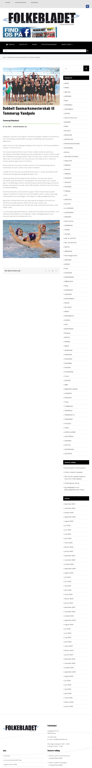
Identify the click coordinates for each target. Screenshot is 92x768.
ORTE (66, 324)
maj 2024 (67, 586)
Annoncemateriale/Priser (13, 760)
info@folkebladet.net (60, 739)
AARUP (66, 83)
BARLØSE (67, 122)
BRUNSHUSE (68, 139)
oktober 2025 (69, 512)
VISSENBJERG (69, 449)
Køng (66, 286)
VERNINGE (67, 441)
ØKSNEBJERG (68, 329)
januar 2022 (68, 706)
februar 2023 (68, 650)
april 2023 (67, 642)
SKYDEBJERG (68, 372)
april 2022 (67, 693)
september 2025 (70, 517)
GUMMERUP (68, 225)
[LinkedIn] (52, 270)
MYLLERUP (68, 307)
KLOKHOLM (68, 273)
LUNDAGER (68, 294)
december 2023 (69, 607)
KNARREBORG (69, 277)
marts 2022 (68, 698)
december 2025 (69, 504)
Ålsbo (66, 100)
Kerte (66, 268)
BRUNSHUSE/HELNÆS (72, 143)
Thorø (66, 402)
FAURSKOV (68, 178)
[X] (49, 270)
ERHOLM (67, 169)
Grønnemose (68, 221)
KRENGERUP (68, 290)
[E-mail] (56, 270)
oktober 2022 (69, 667)
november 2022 (69, 663)
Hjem (4, 57)
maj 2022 (67, 689)
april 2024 (67, 590)
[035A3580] (31, 239)
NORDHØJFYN (69, 316)
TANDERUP (68, 398)
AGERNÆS (67, 96)
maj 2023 (67, 637)
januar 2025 (68, 551)
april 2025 (67, 538)
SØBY (66, 385)
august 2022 (68, 676)
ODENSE (67, 320)
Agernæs (67, 92)
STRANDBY (68, 393)
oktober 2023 (69, 616)
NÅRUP (66, 311)
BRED (66, 126)
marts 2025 (68, 543)
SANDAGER (68, 354)
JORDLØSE (67, 260)
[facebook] (87, 6)
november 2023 (69, 612)
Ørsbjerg (67, 333)
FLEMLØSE (67, 187)
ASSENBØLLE (68, 109)
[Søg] (87, 50)
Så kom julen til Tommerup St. (75, 468)
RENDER (67, 342)
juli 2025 (67, 525)
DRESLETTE (68, 161)
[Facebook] (45, 270)
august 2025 (68, 521)
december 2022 (69, 659)
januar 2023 (68, 655)
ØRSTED (67, 337)
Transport (67, 423)
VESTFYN (67, 445)
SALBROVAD (68, 350)
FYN (65, 195)
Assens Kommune (70, 118)
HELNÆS (67, 234)
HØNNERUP (68, 251)
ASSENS (67, 113)
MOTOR (66, 303)
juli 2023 (67, 629)
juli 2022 (67, 680)
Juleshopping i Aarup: (71, 483)
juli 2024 (67, 577)
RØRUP (66, 346)
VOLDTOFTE (68, 454)
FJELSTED (67, 182)
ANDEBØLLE (68, 105)
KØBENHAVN (68, 281)
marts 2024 (68, 594)
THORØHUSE (68, 406)
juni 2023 (67, 633)
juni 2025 (67, 530)
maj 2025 (67, 534)
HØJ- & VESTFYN (70, 238)
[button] (4, 239)
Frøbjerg (67, 191)
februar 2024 (68, 599)
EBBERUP (67, 165)
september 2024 (70, 568)
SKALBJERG (68, 359)
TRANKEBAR (68, 419)
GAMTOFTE (68, 199)
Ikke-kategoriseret (70, 255)
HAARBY (67, 230)
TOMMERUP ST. (69, 415)
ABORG (66, 88)
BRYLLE (66, 152)
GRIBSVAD (67, 217)
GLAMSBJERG (68, 212)
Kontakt (7, 756)
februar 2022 (68, 702)
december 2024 (69, 556)
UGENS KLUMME (70, 432)
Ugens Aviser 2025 (10, 764)
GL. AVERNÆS (68, 208)
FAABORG (67, 174)
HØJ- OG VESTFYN (70, 243)
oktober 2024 (69, 564)
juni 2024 (67, 581)
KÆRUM (67, 264)
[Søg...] (73, 68)
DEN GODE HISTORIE (71, 156)
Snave (66, 376)
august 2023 (68, 624)
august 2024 (68, 573)
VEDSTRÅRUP (68, 436)
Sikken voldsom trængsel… (73, 472)
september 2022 (70, 672)
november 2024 (69, 560)
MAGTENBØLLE (69, 299)
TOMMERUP (68, 410)
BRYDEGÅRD (68, 148)
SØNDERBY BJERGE (71, 389)
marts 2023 (68, 646)
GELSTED (67, 204)
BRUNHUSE (68, 135)
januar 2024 (68, 603)
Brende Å (67, 131)
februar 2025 (68, 547)
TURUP (66, 428)
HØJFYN (67, 247)
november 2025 (69, 508)
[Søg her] (44, 50)
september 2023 (70, 620)
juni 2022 (67, 685)
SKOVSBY (67, 367)
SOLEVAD (67, 380)
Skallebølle (68, 363)
